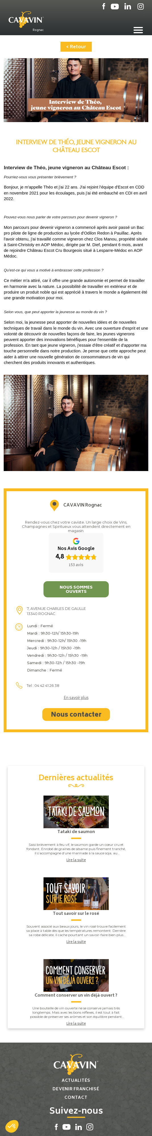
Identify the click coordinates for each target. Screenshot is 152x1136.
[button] (12, 1126)
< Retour (76, 47)
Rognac (38, 30)
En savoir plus (76, 698)
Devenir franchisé (76, 1089)
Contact (75, 1097)
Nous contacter (76, 715)
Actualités (76, 1080)
